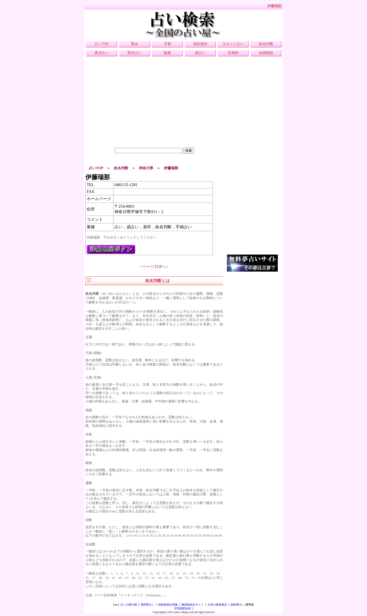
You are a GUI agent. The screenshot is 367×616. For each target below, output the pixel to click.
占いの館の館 (128, 604)
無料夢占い (148, 604)
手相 (167, 44)
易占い (200, 53)
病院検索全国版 (168, 604)
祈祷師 (233, 53)
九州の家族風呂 (217, 604)
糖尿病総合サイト (192, 604)
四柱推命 (200, 44)
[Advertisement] (154, 112)
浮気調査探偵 (182, 608)
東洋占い (102, 53)
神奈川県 (146, 168)
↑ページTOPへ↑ (154, 266)
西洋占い (134, 53)
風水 (134, 44)
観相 (167, 53)
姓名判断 (266, 44)
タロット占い (233, 44)
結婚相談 (266, 53)
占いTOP (101, 44)
